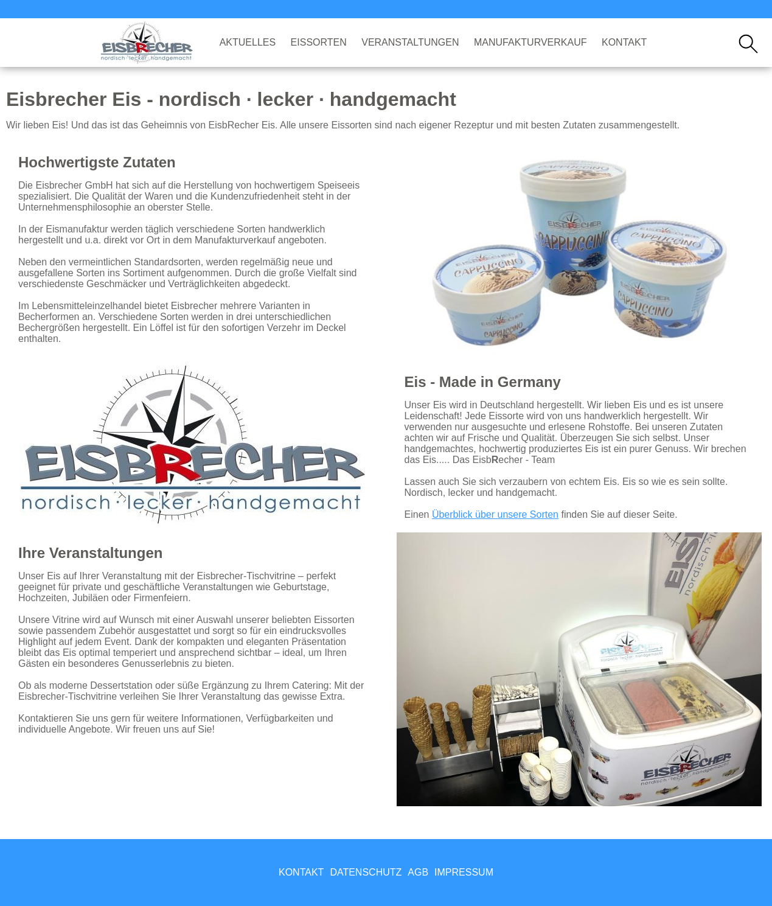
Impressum (463, 872)
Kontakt (624, 42)
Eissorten (319, 42)
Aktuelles (248, 42)
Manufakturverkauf (530, 42)
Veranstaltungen (410, 42)
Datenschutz (366, 872)
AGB (418, 872)
